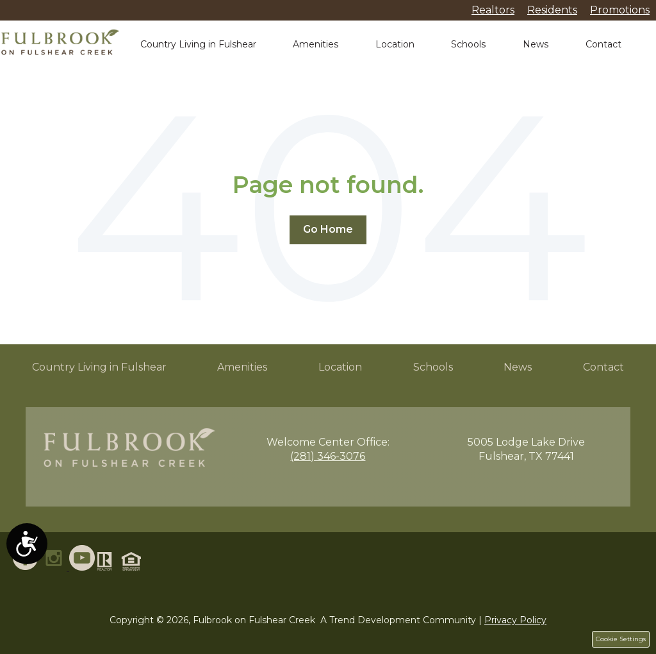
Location (394, 44)
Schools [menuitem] (433, 367)
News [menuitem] (518, 367)
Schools (468, 44)
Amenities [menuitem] (242, 367)
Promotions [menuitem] (620, 10)
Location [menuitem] (340, 367)
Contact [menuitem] (603, 367)
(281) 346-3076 (327, 456)
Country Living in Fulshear (198, 44)
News (535, 44)
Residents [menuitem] (552, 10)
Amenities (315, 44)
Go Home (328, 229)
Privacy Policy (515, 620)
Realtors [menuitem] (493, 10)
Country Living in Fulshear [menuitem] (99, 367)
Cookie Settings (621, 639)
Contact (603, 44)
